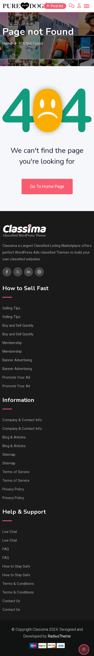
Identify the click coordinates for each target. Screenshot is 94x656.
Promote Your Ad (16, 377)
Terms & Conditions (18, 583)
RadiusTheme (59, 636)
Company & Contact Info (22, 420)
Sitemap (8, 454)
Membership (12, 343)
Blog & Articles (14, 437)
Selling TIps (11, 308)
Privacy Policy (13, 489)
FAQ (5, 549)
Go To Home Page (47, 186)
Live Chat (9, 532)
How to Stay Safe (16, 566)
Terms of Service (15, 472)
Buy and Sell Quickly (17, 325)
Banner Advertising (17, 360)
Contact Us (11, 601)
